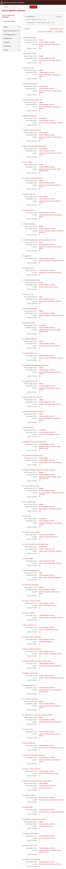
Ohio (46, 60)
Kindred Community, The (30, 673)
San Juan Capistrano (44, 492)
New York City (42, 91)
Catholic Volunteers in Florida (32, 601)
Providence (42, 523)
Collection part (7, 38)
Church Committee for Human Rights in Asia (36, 544)
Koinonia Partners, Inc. (30, 353)
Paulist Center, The (29, 68)
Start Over (59, 16)
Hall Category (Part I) (9, 34)
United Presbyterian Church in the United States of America (40, 240)
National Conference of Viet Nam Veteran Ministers (37, 781)
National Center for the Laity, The (33, 397)
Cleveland (41, 60)
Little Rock (42, 591)
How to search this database (8, 16)
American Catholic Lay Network (32, 637)
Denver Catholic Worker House (32, 649)
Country (5, 50)
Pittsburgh (41, 247)
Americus (41, 122)
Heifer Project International (31, 585)
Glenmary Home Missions (31, 833)
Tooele (41, 434)
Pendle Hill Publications (30, 339)
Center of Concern (29, 268)
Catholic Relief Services (30, 308)
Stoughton (42, 215)
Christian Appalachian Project (32, 280)
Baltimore (41, 260)
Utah (44, 434)
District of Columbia (51, 169)
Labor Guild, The (28, 294)
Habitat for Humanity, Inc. (30, 116)
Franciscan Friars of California (32, 532)
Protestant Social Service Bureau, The (34, 411)
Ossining (41, 747)
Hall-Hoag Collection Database (8, 2)
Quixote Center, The (29, 194)
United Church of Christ (30, 53)
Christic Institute (28, 162)
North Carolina (48, 153)
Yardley (41, 734)
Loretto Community (29, 613)
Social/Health (42, 118)
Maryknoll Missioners (29, 743)
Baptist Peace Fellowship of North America (35, 146)
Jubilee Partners (28, 558)
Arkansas (47, 591)
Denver (41, 653)
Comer (41, 563)
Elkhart (41, 577)
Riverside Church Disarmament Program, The (36, 365)
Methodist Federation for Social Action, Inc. (35, 442)
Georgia (47, 122)
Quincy (41, 418)
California (53, 231)
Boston (41, 44)
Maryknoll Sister (28, 807)
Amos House (27, 516)
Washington (42, 169)
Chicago (41, 272)
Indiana (45, 577)
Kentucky (41, 287)
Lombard (41, 462)
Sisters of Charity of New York (32, 769)
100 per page (59, 31)
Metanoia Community (30, 685)
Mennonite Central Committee (32, 859)
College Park (42, 201)
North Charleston (43, 690)
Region (5, 27)
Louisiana (48, 388)
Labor (40, 296)
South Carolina (53, 690)
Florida (41, 605)
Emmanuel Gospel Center (31, 699)
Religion (41, 40)
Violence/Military (43, 86)
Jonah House (27, 256)
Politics (41, 242)
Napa (40, 509)
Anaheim (41, 678)
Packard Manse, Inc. (29, 210)
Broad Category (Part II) (10, 31)
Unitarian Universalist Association (33, 178)
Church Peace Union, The (30, 84)
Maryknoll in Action (29, 795)
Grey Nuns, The (28, 729)
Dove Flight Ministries (30, 502)
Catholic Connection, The (31, 381)
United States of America (54, 60)
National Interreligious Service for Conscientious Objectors (39, 470)
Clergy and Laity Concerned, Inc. (32, 130)
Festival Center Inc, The (30, 845)
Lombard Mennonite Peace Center (33, 455)
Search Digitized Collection (13, 11)
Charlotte (41, 153)
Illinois (45, 272)
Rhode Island (49, 523)
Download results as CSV (56, 28)
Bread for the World (29, 323)
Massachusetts (47, 44)
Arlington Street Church (30, 37)
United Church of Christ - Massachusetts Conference (38, 715)
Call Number (7, 46)
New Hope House (29, 427)
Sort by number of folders (45, 31)
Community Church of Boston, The (33, 100)
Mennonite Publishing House (32, 570)
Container (6, 42)
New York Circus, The (30, 625)
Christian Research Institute (31, 486)
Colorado (46, 617)
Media (40, 573)
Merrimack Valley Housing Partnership (34, 755)
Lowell (40, 759)
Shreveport (42, 388)
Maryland (49, 201)
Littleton (41, 617)
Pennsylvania (48, 247)
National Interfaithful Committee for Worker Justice (37, 661)
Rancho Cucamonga (44, 231)
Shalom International (29, 224)
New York (49, 91)
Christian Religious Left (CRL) (47, 42)
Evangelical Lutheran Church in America (35, 819)
